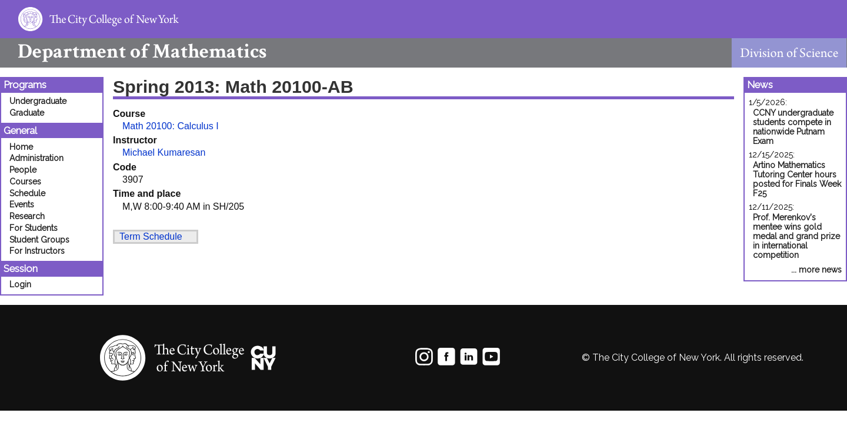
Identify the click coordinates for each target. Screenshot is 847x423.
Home (21, 147)
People (22, 169)
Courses (25, 181)
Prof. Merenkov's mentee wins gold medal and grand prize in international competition (796, 236)
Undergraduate (37, 101)
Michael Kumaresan (163, 152)
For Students (33, 228)
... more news (816, 269)
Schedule (27, 193)
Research (27, 216)
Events (21, 204)
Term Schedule (150, 236)
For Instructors (37, 251)
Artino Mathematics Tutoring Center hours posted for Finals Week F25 (797, 179)
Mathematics (133, 51)
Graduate (26, 113)
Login (20, 284)
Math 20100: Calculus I (170, 126)
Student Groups (39, 239)
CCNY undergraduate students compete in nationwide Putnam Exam (793, 127)
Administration (36, 158)
